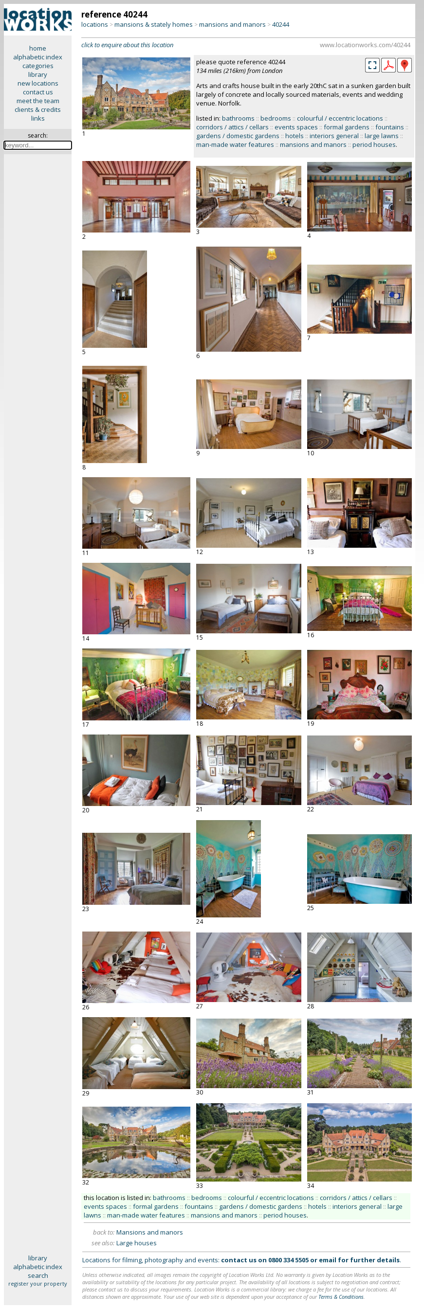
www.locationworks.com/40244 (365, 44)
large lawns (382, 135)
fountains (389, 127)
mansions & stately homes (153, 24)
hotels (294, 135)
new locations (38, 83)
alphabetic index (37, 57)
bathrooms (238, 118)
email (327, 1259)
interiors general (334, 135)
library (37, 74)
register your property (37, 1283)
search (38, 1275)
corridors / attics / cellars (232, 127)
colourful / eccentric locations (340, 118)
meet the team (38, 100)
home (37, 48)
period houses (374, 144)
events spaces (296, 127)
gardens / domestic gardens (237, 135)
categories (38, 65)
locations (94, 24)
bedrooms (275, 118)
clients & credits (38, 109)
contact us (38, 92)
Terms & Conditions (341, 1296)
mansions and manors (232, 24)
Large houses (136, 1242)
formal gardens (346, 127)
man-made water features (235, 144)
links (38, 118)
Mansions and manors (149, 1232)
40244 (280, 24)
